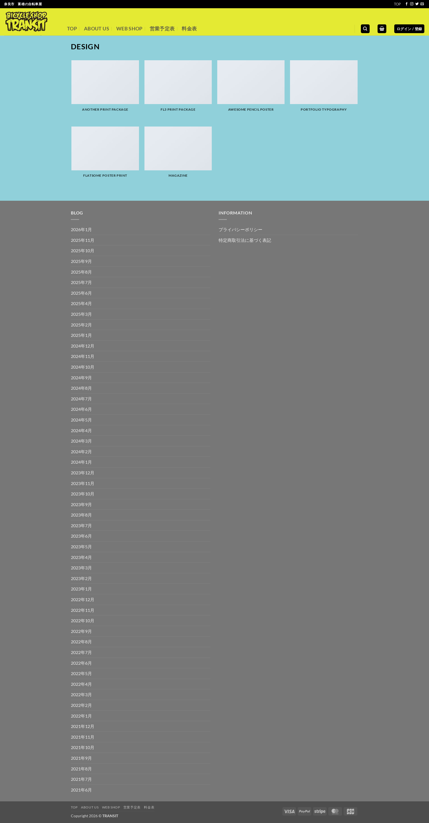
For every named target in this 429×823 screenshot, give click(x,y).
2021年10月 (82, 747)
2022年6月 (81, 663)
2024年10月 (82, 366)
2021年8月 (81, 768)
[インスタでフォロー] (411, 4)
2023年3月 (81, 567)
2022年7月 (81, 652)
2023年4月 (81, 557)
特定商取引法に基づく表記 (245, 240)
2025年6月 (81, 293)
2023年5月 (81, 546)
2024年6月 (81, 409)
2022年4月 (81, 684)
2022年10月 (82, 620)
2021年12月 (82, 726)
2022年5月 (81, 673)
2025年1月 (81, 335)
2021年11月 (82, 736)
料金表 (189, 28)
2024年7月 (81, 398)
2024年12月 (82, 345)
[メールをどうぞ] (422, 4)
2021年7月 (81, 779)
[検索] (365, 28)
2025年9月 (81, 261)
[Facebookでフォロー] (406, 4)
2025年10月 (82, 250)
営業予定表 (162, 28)
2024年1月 (81, 461)
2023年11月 (82, 483)
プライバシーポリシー (240, 229)
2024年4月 (81, 430)
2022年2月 (81, 705)
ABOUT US (96, 28)
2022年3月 (81, 694)
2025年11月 (82, 240)
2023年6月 (81, 535)
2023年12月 (82, 472)
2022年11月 (82, 610)
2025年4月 (81, 303)
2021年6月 (81, 789)
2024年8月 (81, 388)
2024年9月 (81, 377)
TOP (397, 4)
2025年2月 (81, 324)
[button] (382, 28)
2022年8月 (81, 641)
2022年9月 (81, 631)
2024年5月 (81, 419)
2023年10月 (82, 493)
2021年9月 (81, 758)
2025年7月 (81, 282)
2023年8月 (81, 514)
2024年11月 (82, 356)
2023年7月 (81, 525)
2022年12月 (82, 599)
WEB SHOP (129, 28)
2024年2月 (81, 451)
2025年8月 (81, 271)
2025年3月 (81, 314)
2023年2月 (81, 578)
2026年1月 (81, 229)
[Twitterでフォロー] (417, 4)
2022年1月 (81, 715)
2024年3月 (81, 440)
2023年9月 (81, 504)
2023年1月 (81, 588)
